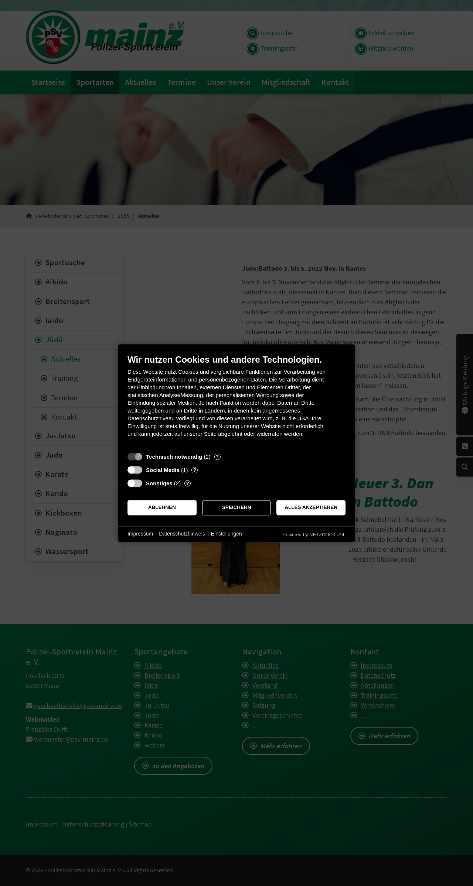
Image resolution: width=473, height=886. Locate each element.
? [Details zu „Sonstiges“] (187, 483)
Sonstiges (159, 483)
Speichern (236, 507)
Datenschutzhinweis (182, 534)
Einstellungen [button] (226, 534)
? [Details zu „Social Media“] (194, 470)
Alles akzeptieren (311, 507)
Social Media (163, 470)
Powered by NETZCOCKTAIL (314, 534)
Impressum (140, 534)
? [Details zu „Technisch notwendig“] (217, 456)
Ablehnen (162, 507)
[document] (236, 401)
